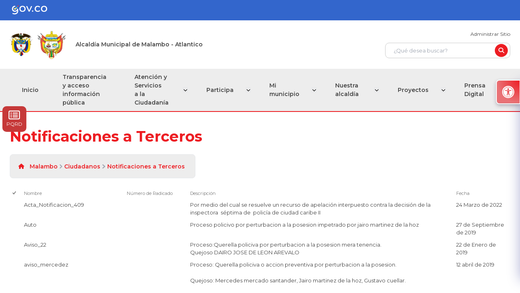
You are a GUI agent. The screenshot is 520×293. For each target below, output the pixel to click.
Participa (222, 90)
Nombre (33, 193)
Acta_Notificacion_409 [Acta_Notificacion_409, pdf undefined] (54, 204)
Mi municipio (286, 90)
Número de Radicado (150, 193)
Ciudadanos (82, 166)
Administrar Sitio (490, 34)
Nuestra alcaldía (347, 90)
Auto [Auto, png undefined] (30, 224)
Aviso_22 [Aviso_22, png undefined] (35, 244)
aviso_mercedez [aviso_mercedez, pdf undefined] (46, 264)
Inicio (30, 90)
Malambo (44, 166)
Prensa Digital (474, 90)
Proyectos (414, 90)
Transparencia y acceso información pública (85, 89)
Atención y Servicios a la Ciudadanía (153, 89)
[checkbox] (15, 193)
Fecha (463, 193)
